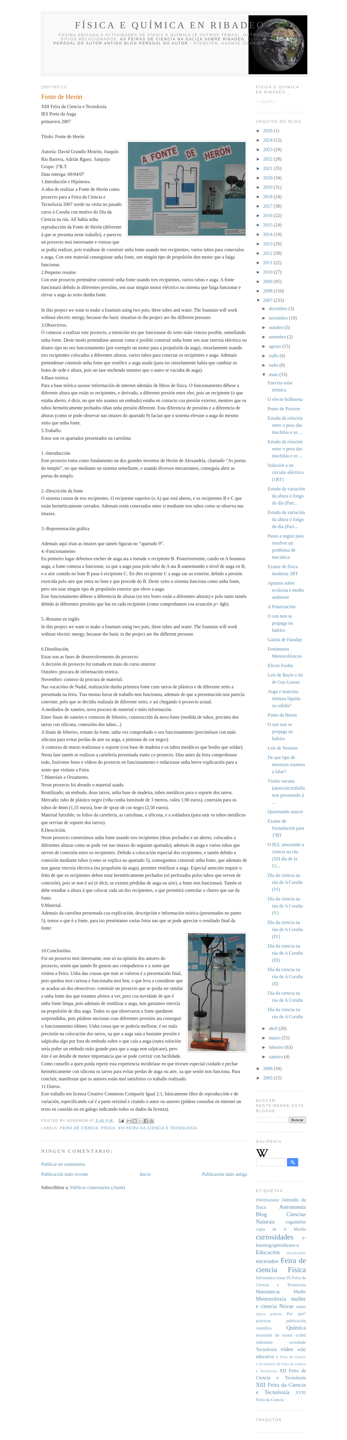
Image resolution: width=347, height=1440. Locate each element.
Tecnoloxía (266, 1349)
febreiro (277, 1047)
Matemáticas (268, 1291)
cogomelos (296, 1221)
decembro (278, 308)
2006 (268, 1068)
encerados (267, 1261)
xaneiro (276, 1056)
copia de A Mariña (281, 1229)
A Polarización (282, 606)
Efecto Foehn (280, 665)
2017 (268, 206)
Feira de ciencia (79, 1128)
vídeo (287, 1349)
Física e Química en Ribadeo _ (175, 25)
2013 (268, 243)
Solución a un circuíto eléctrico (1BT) (286, 472)
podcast (276, 1314)
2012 (268, 253)
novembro (279, 317)
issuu (281, 1277)
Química (296, 1328)
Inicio (145, 1174)
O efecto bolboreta (285, 399)
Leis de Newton (282, 747)
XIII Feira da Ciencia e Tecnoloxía (157, 1128)
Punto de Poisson (284, 408)
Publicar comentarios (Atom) (97, 1187)
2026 (268, 130)
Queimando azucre (285, 811)
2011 (268, 262)
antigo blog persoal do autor (146, 43)
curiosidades (274, 1237)
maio (274, 374)
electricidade (296, 1253)
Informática (266, 1277)
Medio (299, 1291)
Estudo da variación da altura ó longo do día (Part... (286, 495)
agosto (275, 346)
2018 (268, 196)
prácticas (263, 1320)
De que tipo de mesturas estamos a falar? (286, 764)
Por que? (296, 1313)
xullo (274, 355)
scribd (301, 1335)
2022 (268, 158)
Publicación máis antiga (224, 1174)
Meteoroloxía (271, 1299)
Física (108, 1128)
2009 (268, 281)
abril (273, 1028)
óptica (260, 1314)
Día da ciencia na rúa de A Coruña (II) (285, 976)
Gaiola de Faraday (285, 639)
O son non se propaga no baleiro (280, 623)
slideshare (264, 1342)
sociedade (297, 1342)
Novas (286, 1306)
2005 (268, 1077)
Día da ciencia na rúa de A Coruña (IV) (285, 929)
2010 (268, 272)
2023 (268, 149)
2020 (268, 177)
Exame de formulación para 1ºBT (286, 828)
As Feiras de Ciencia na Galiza (161, 39)
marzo (275, 1037)
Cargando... (267, 101)
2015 (268, 224)
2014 (268, 234)
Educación (268, 1252)
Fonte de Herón (282, 714)
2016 (268, 215)
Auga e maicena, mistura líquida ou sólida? (284, 698)
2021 (268, 168)
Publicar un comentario (63, 1164)
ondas (301, 1306)
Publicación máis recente (64, 1174)
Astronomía (292, 1207)
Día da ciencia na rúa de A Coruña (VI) (285, 882)
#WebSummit (267, 1200)
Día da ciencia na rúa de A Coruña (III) (285, 953)
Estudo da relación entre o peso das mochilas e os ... (285, 425)
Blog (261, 1214)
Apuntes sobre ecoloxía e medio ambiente (286, 590)
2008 (268, 290)
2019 (268, 187)
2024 (268, 140)
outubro (277, 327)
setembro (278, 336)
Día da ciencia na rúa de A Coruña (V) (285, 905)
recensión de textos (274, 1335)
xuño (274, 365)
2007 (268, 300)
